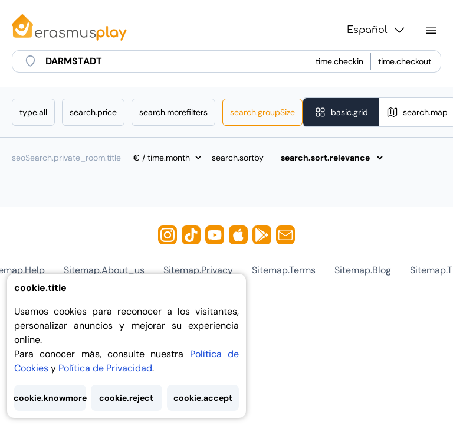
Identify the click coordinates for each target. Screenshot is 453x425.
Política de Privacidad (105, 368)
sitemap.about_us (104, 270)
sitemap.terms (284, 270)
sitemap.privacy (198, 270)
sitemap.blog (362, 270)
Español (376, 30)
